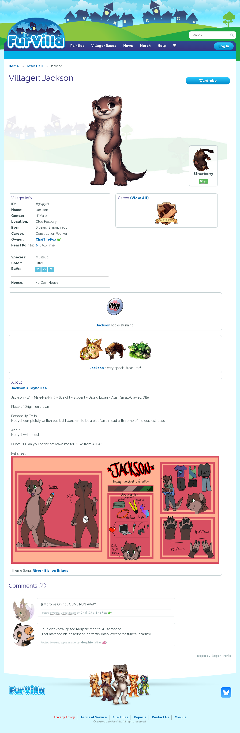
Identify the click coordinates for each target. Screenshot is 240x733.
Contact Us (160, 717)
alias (100, 642)
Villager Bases (103, 46)
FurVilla (36, 33)
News (128, 46)
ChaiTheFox (48, 239)
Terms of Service (93, 717)
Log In (223, 46)
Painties (77, 46)
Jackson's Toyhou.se (29, 388)
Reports (140, 717)
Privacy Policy (64, 717)
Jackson (103, 325)
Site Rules (120, 717)
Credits (180, 717)
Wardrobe (208, 81)
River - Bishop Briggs (50, 570)
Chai (83, 612)
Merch (145, 46)
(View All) (139, 198)
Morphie (86, 642)
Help (162, 46)
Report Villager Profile (214, 655)
